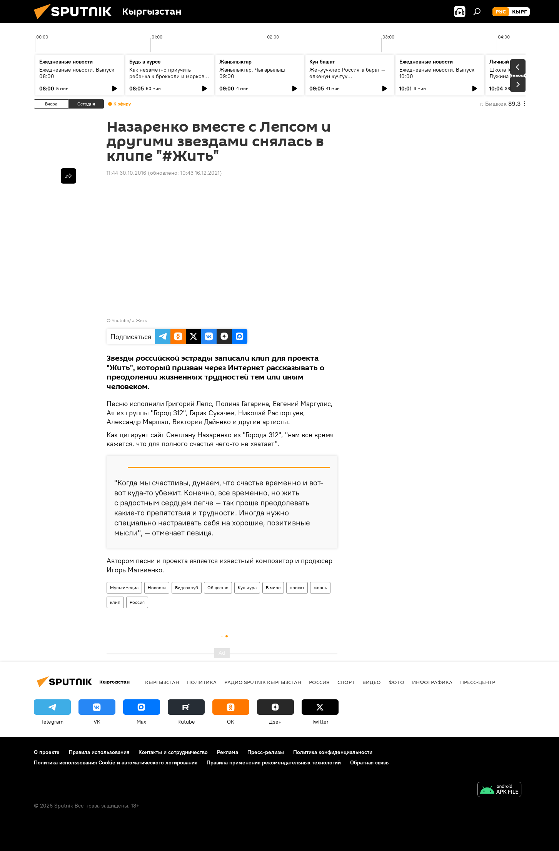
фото (396, 682)
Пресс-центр (477, 682)
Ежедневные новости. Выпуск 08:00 (76, 73)
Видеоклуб (186, 587)
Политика (202, 682)
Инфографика (432, 682)
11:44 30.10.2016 (126, 172)
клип (115, 602)
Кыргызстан (162, 682)
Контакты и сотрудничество (173, 752)
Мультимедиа (124, 587)
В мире (273, 587)
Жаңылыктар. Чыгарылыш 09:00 (252, 73)
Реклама (227, 752)
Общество (218, 587)
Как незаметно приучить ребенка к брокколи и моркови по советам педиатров (168, 76)
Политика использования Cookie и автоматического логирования (115, 762)
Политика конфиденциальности (332, 752)
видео (371, 682)
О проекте (47, 752)
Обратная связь (369, 762)
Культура (247, 587)
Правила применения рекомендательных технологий (274, 762)
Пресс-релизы (265, 752)
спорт (346, 682)
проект (297, 587)
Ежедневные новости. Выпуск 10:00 (436, 73)
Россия (137, 602)
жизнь (320, 587)
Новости (157, 587)
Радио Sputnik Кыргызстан (262, 682)
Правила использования (99, 752)
